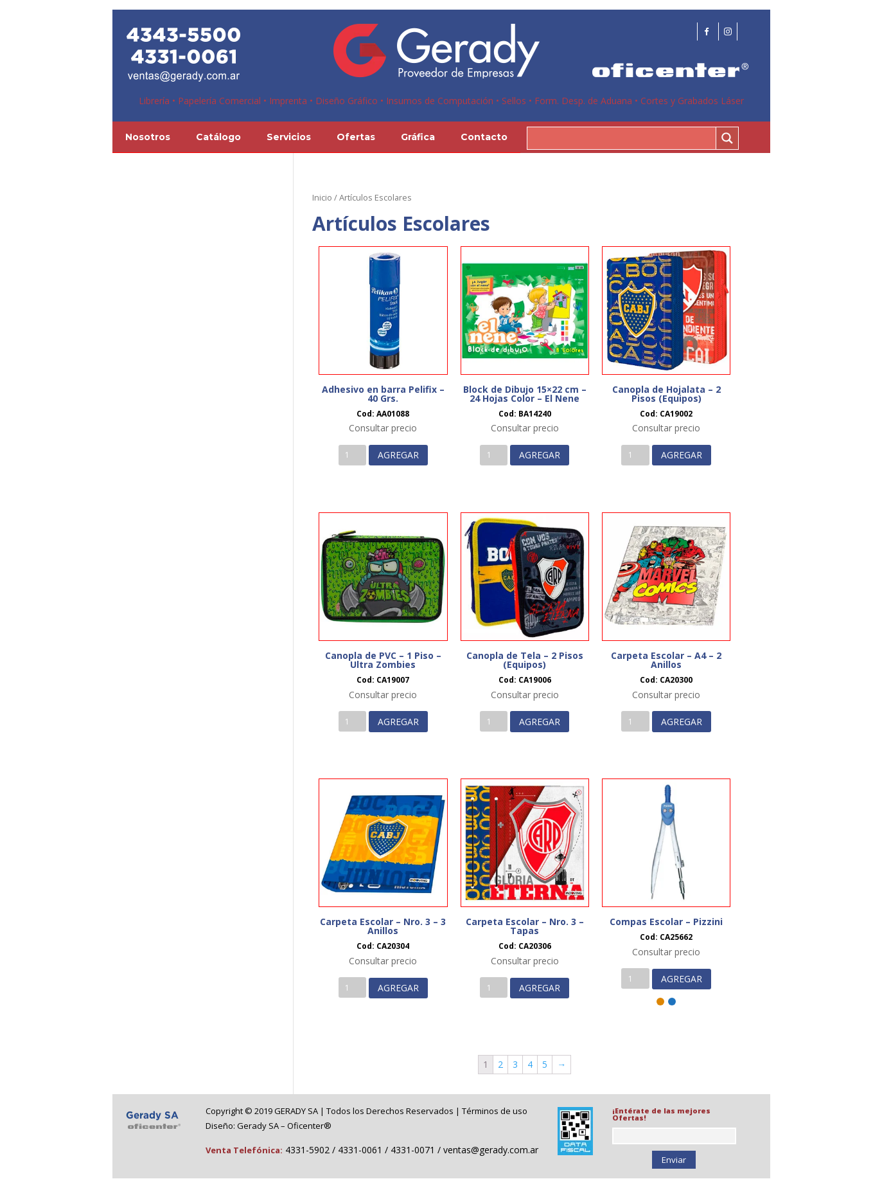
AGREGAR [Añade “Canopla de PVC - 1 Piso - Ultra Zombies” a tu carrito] (398, 722)
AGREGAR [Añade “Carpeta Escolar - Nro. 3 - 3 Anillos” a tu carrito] (398, 988)
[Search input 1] (622, 138)
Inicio (322, 197)
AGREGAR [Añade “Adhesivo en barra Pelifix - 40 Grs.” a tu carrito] (398, 455)
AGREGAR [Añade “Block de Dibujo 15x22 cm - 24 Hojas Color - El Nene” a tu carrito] (539, 455)
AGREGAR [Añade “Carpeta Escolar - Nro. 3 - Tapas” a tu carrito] (539, 988)
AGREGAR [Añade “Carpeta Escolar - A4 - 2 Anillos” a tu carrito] (681, 722)
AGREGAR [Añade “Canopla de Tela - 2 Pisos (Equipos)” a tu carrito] (539, 722)
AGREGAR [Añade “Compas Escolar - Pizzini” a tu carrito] (681, 979)
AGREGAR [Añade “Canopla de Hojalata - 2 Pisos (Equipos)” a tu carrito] (681, 455)
